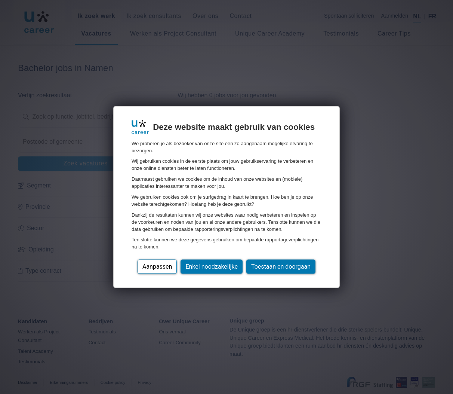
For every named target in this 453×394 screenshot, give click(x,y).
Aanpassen (157, 266)
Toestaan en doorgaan (281, 266)
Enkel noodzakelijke (211, 266)
